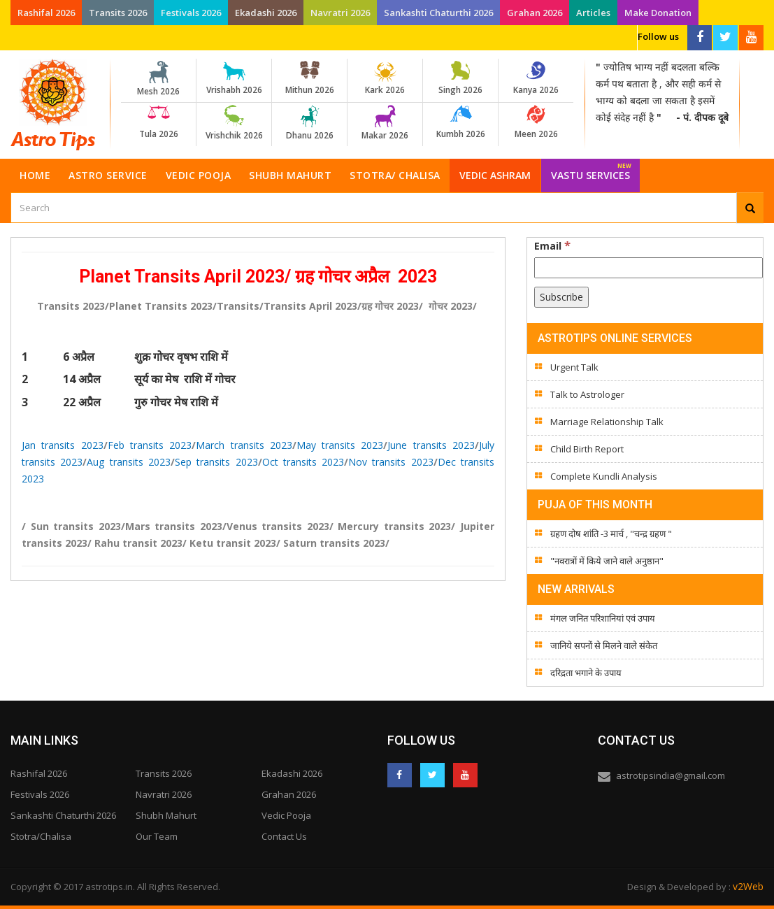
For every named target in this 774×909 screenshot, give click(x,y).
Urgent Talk (574, 367)
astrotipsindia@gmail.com (670, 775)
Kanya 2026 (536, 78)
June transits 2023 (431, 445)
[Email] (648, 267)
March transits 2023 (244, 445)
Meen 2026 (536, 122)
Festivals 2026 (191, 12)
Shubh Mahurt (290, 175)
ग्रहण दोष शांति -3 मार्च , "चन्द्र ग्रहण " (611, 533)
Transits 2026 (118, 12)
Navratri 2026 (340, 12)
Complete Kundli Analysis (603, 476)
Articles (593, 12)
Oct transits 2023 (303, 461)
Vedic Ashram (495, 175)
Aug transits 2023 (129, 461)
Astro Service (108, 175)
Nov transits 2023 (390, 461)
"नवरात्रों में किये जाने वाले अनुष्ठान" (607, 560)
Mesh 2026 (158, 79)
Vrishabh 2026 (233, 78)
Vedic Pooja (198, 175)
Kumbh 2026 (460, 122)
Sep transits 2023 (216, 461)
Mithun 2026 (309, 78)
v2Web (748, 886)
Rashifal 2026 (46, 12)
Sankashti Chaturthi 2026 (438, 12)
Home (35, 175)
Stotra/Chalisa (40, 836)
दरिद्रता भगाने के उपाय (586, 672)
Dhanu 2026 (309, 123)
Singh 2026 (460, 78)
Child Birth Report (587, 449)
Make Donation (657, 12)
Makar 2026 (384, 123)
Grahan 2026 (534, 12)
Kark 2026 (384, 78)
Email (552, 245)
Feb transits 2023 (150, 445)
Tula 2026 (158, 122)
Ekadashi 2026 (265, 12)
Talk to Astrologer (587, 394)
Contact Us (284, 836)
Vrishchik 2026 (233, 123)
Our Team (157, 836)
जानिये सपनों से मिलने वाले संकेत (603, 645)
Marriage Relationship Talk (607, 421)
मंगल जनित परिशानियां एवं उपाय (602, 618)
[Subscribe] (561, 297)
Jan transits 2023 (62, 445)
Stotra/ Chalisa (395, 175)
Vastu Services (591, 170)
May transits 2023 (340, 445)
